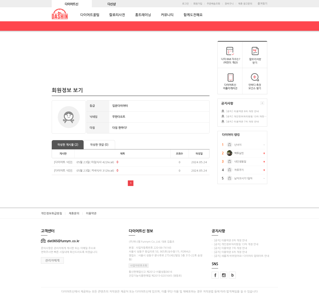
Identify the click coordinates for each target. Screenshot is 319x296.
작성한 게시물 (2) (67, 144)
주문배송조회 (213, 4)
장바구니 (229, 4)
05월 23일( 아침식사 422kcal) (95, 162)
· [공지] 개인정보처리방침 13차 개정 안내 (235, 244)
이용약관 (91, 213)
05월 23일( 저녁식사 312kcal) (95, 170)
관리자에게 (52, 260)
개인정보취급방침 (51, 213)
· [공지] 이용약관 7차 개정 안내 (229, 248)
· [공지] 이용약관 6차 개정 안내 (229, 252)
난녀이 (237, 145)
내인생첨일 (240, 161)
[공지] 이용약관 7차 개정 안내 (242, 121)
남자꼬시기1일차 (243, 178)
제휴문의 (74, 213)
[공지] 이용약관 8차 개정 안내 (242, 111)
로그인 (185, 4)
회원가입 (197, 4)
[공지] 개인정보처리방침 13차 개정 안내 (246, 116)
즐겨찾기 (262, 3)
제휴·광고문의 (245, 4)
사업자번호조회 (138, 265)
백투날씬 (239, 153)
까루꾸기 (239, 170)
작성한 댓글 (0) (99, 144)
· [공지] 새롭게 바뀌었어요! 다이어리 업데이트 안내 (240, 256)
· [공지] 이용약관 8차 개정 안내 (229, 240)
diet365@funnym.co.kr (60, 241)
